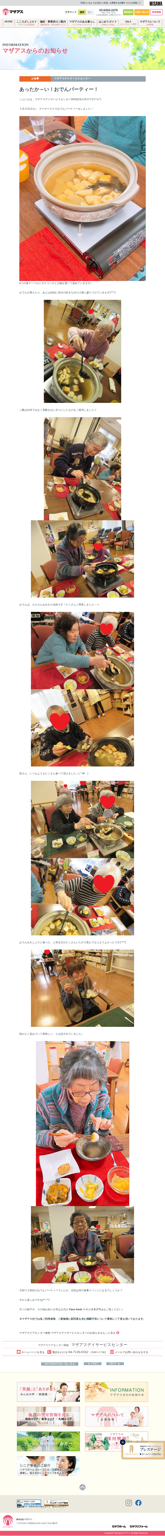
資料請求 (128, 12)
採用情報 (156, 12)
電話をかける (77, 1352)
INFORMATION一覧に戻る (60, 1363)
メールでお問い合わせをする (130, 1352)
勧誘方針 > (21, 1507)
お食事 (35, 78)
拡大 (90, 12)
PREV (95, 1363)
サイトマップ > (59, 1507)
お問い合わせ (142, 12)
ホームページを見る (30, 1352)
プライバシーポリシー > (39, 1507)
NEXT (113, 1363)
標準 (82, 12)
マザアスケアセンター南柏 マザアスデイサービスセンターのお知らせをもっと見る (68, 1333)
